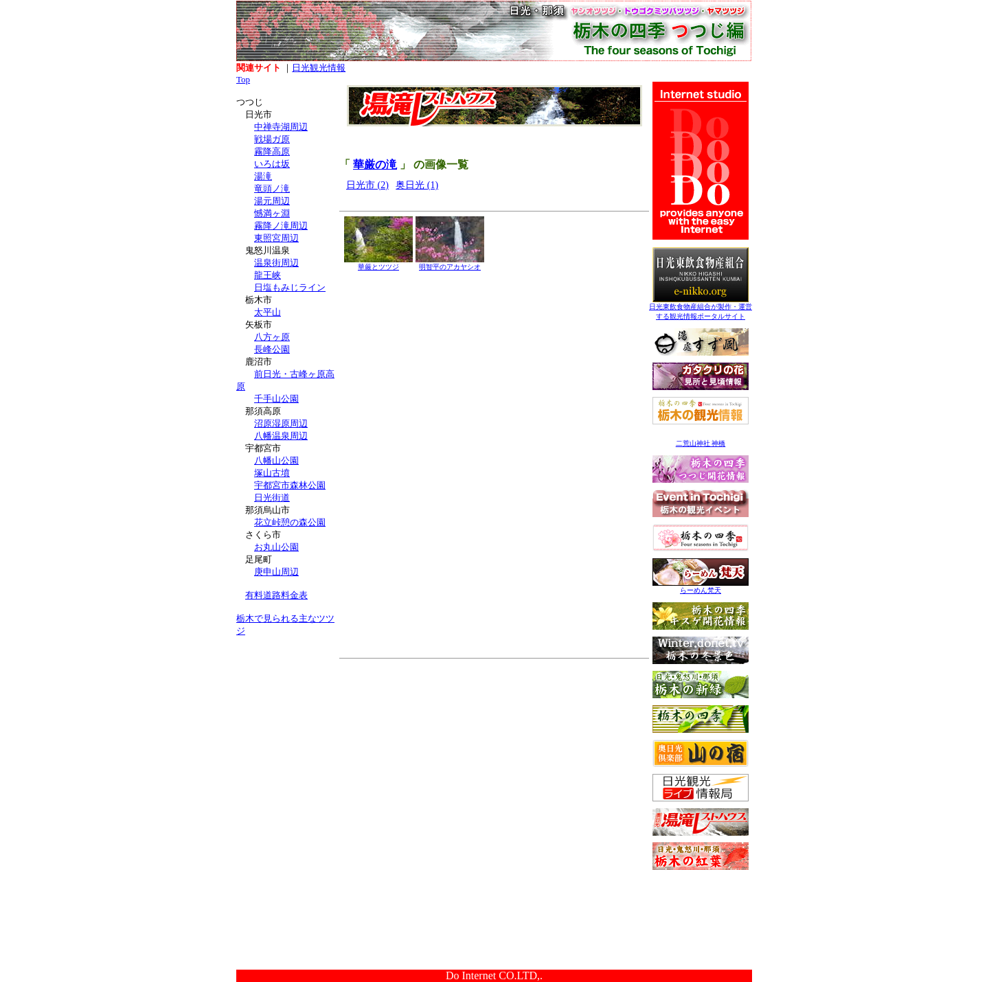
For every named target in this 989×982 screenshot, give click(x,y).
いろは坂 (272, 164)
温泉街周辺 (276, 263)
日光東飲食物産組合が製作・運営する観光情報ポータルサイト (700, 308)
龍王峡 (267, 275)
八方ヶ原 (272, 337)
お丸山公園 (276, 547)
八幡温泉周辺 (281, 436)
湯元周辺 (272, 201)
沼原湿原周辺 (281, 423)
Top (243, 79)
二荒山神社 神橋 (701, 443)
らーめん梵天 (700, 587)
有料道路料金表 (276, 595)
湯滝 (263, 176)
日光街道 (272, 497)
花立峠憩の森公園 (290, 522)
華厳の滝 (375, 164)
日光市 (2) (367, 185)
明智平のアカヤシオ (450, 263)
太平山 (267, 312)
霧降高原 (272, 151)
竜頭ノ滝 (272, 188)
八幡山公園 (276, 460)
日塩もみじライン (290, 287)
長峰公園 (272, 349)
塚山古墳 (272, 473)
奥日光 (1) (417, 185)
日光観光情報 (318, 67)
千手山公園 (276, 398)
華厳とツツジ (378, 263)
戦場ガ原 (272, 139)
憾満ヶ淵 (272, 213)
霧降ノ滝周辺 (281, 225)
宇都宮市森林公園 (290, 485)
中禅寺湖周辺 (281, 127)
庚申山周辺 (276, 572)
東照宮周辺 (276, 238)
